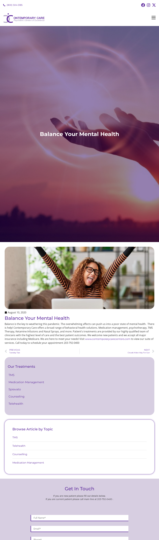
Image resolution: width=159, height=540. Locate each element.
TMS (12, 375)
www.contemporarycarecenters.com (107, 339)
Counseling (17, 396)
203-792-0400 (105, 499)
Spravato (15, 389)
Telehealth (16, 403)
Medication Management (27, 382)
